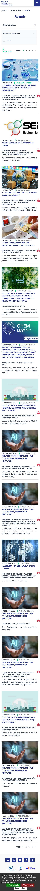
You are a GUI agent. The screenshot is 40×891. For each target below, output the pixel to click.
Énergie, (17, 245)
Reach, (14, 88)
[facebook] (32, 860)
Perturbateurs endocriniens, (15, 85)
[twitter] (14, 860)
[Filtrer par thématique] (19, 34)
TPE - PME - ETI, (8, 352)
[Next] (35, 50)
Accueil (4, 10)
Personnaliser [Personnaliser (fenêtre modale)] (20, 888)
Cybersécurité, (28, 350)
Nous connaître (16, 10)
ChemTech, (17, 350)
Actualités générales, (12, 347)
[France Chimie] (7, 3)
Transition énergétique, (25, 408)
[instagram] (26, 860)
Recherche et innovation (23, 357)
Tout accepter (13, 885)
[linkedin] (8, 860)
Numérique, (21, 355)
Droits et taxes (27, 245)
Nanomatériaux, (9, 143)
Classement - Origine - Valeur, (15, 193)
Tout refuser (27, 885)
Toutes (9, 41)
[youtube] (20, 860)
